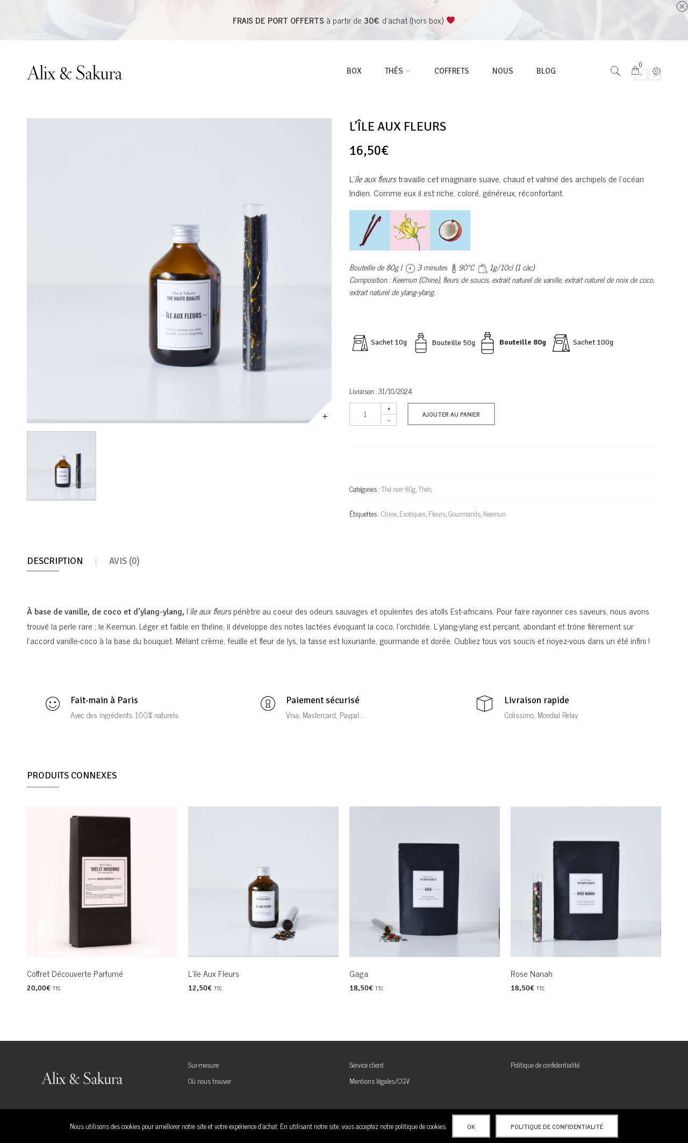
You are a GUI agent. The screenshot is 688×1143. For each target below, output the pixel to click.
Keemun (494, 513)
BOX (354, 71)
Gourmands (464, 513)
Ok (471, 1126)
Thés (425, 489)
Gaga (358, 973)
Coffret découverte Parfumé (75, 973)
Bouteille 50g (453, 342)
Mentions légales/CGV (379, 1081)
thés (394, 71)
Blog (546, 71)
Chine (389, 513)
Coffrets (451, 71)
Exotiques (412, 513)
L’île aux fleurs (213, 973)
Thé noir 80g (398, 489)
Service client (366, 1064)
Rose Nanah (532, 973)
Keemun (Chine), (416, 279)
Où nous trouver (209, 1081)
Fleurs (437, 513)
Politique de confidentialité (545, 1064)
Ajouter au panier (451, 414)
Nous (502, 71)
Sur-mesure (203, 1064)
